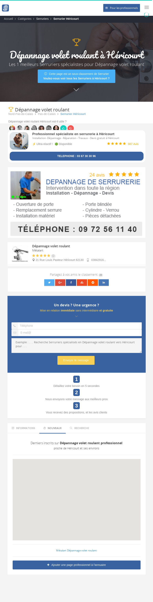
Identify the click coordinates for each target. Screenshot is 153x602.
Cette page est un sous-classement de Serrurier (76, 76)
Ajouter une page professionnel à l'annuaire (76, 564)
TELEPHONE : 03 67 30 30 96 (76, 156)
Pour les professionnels (121, 8)
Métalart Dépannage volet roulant (76, 550)
